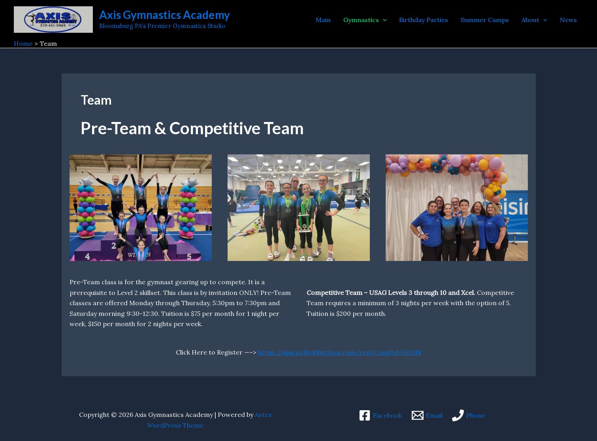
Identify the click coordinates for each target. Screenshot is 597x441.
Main (323, 20)
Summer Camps (485, 20)
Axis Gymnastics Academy (164, 14)
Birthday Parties (423, 20)
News (568, 20)
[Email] (427, 415)
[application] (383, 20)
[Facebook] (380, 415)
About (534, 20)
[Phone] (469, 415)
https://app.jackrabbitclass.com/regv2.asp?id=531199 (340, 352)
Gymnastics (365, 20)
